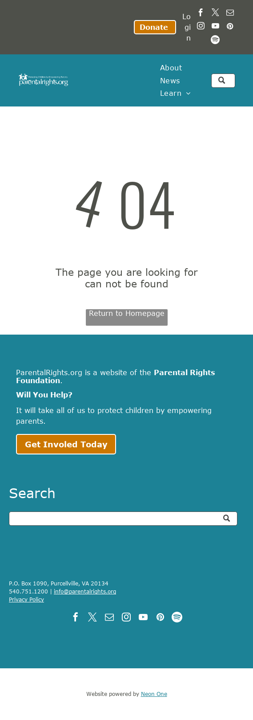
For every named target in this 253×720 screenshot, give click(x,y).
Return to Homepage (127, 313)
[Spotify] (215, 40)
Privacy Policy (26, 599)
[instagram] (200, 27)
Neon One (154, 694)
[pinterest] (230, 27)
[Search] (123, 518)
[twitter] (215, 13)
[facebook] (200, 13)
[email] (230, 13)
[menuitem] (171, 67)
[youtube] (215, 27)
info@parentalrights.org (85, 591)
